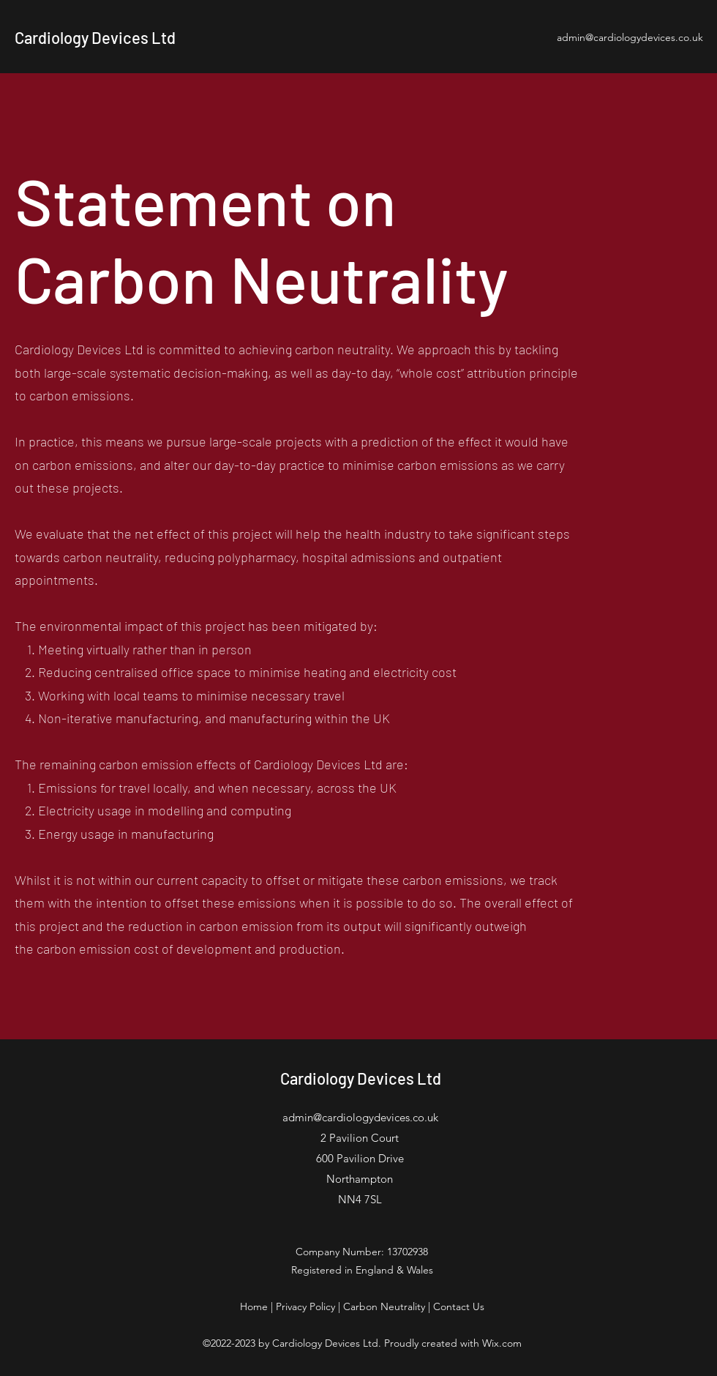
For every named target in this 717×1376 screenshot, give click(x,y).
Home (254, 1306)
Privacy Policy (305, 1306)
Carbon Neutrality (384, 1306)
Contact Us (458, 1306)
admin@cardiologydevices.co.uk (630, 37)
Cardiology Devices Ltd (95, 37)
